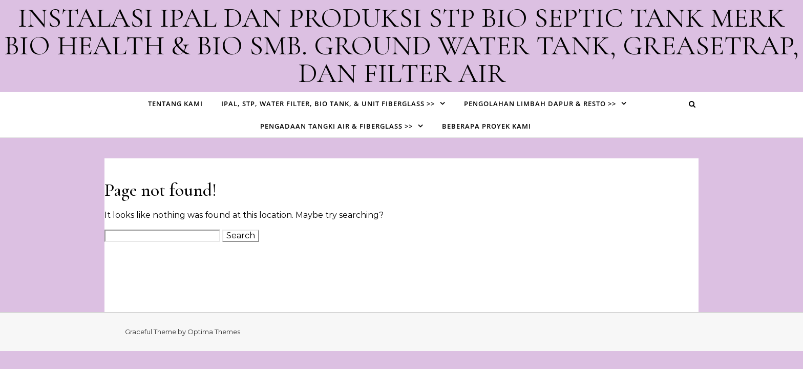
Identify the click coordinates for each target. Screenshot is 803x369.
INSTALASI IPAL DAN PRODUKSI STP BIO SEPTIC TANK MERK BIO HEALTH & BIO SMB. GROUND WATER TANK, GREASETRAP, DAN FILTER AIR (401, 45)
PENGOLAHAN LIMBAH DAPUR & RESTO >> (540, 103)
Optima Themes (213, 331)
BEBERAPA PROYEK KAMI (486, 126)
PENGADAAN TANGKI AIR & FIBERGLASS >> (336, 126)
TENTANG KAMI (175, 103)
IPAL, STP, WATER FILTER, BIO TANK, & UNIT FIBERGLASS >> (328, 103)
